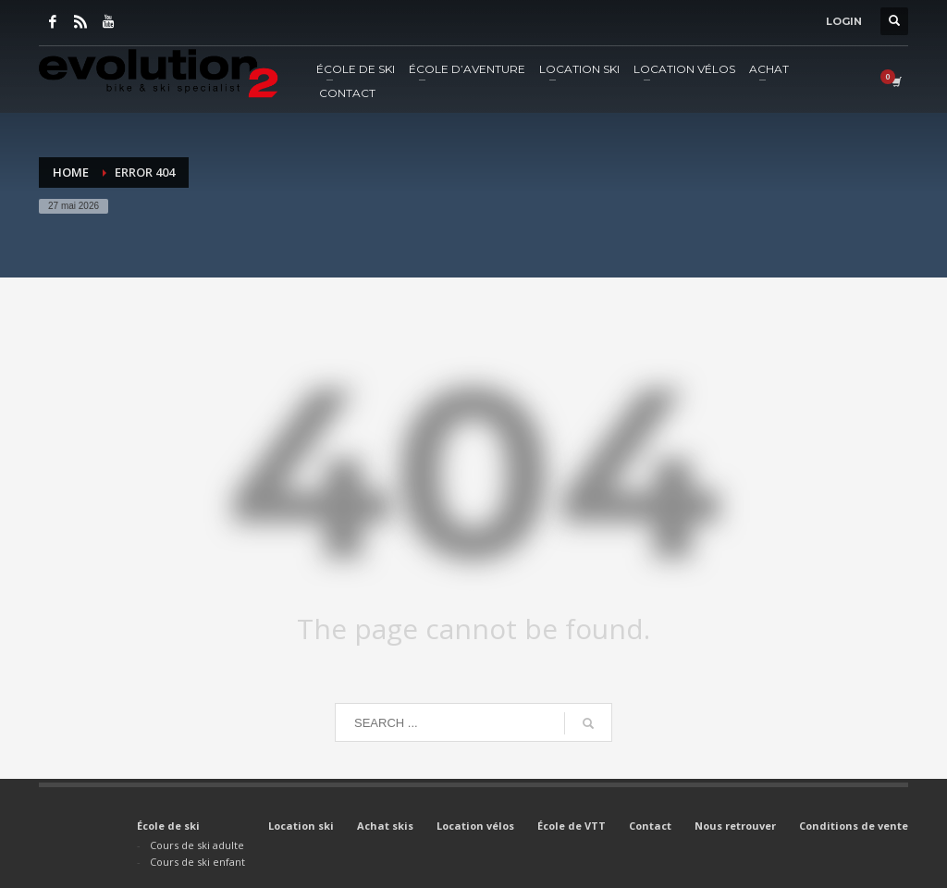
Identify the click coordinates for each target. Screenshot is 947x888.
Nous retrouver (735, 825)
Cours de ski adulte (197, 845)
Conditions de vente (853, 825)
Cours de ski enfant (197, 862)
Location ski (301, 825)
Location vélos (475, 825)
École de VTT (571, 825)
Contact (650, 825)
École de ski (168, 825)
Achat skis (385, 825)
